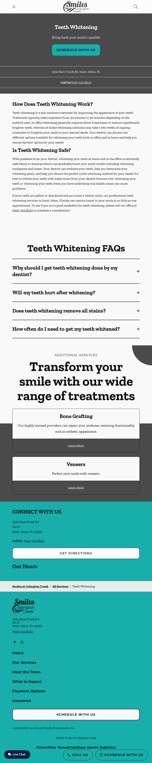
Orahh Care (108, 747)
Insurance (21, 701)
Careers (92, 747)
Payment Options (28, 691)
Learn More (76, 445)
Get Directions (76, 553)
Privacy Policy (46, 747)
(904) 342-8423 (81, 82)
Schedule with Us (76, 50)
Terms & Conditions (72, 747)
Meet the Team (26, 672)
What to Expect (27, 681)
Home (18, 653)
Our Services (24, 662)
